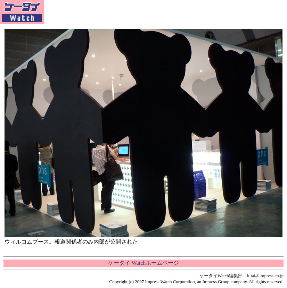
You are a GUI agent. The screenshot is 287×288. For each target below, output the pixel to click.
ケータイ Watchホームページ (143, 263)
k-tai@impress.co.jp (265, 275)
